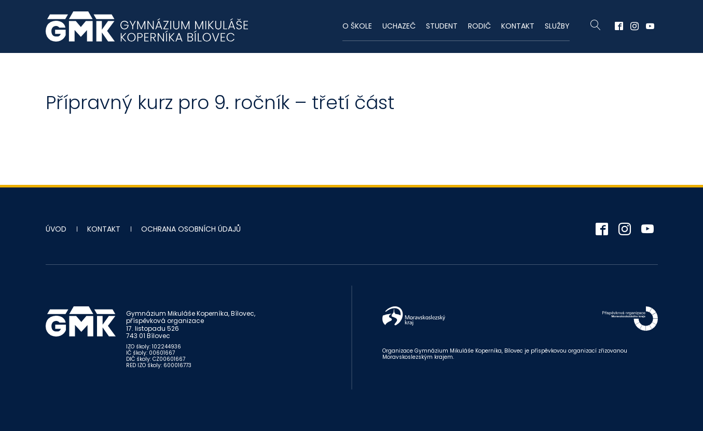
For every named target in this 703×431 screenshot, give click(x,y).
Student (442, 26)
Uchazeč (399, 26)
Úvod (56, 229)
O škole (357, 26)
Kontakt (517, 26)
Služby (557, 26)
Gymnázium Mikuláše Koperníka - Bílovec (147, 26)
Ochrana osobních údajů (191, 229)
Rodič (479, 26)
